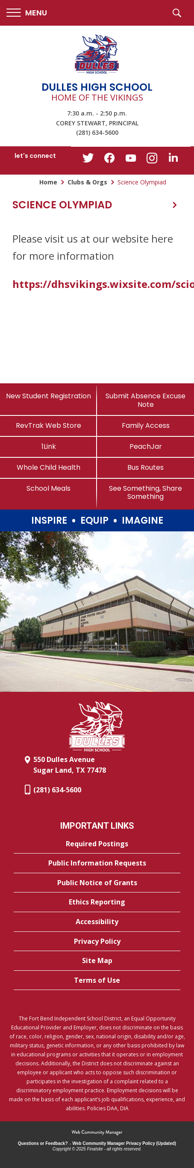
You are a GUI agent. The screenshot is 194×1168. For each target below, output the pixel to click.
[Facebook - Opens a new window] (109, 160)
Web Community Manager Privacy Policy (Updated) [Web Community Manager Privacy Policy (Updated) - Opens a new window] (124, 1143)
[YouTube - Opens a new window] (130, 159)
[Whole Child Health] (48, 467)
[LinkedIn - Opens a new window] (173, 159)
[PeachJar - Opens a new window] (145, 446)
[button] (26, 13)
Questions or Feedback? (43, 1143)
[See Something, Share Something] (145, 492)
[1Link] (48, 446)
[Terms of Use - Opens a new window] (97, 980)
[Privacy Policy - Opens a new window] (97, 942)
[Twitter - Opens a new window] (88, 160)
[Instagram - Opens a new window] (152, 160)
